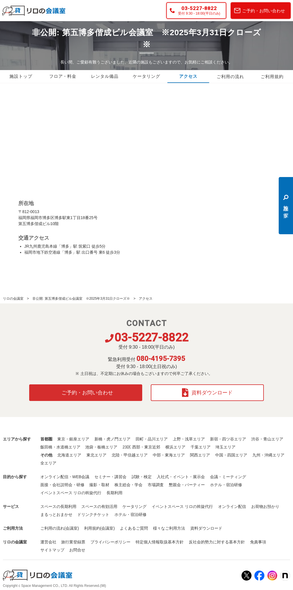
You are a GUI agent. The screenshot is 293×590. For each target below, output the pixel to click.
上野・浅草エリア (189, 438)
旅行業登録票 (73, 541)
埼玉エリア (225, 446)
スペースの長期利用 (58, 506)
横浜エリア (175, 446)
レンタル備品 (104, 76)
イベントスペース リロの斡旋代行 (71, 492)
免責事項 (258, 541)
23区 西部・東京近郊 (141, 446)
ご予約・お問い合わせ (263, 10)
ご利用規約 (272, 76)
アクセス (188, 76)
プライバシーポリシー (110, 541)
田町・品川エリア (152, 438)
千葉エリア (201, 446)
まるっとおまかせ (56, 514)
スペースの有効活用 (99, 506)
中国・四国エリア (231, 454)
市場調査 (156, 484)
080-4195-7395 (160, 359)
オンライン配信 (232, 506)
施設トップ (20, 76)
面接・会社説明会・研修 (62, 484)
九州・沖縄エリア (268, 454)
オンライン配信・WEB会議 (65, 476)
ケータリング (146, 76)
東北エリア (96, 454)
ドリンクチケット (93, 514)
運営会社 (48, 541)
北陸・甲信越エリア (130, 454)
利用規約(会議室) (99, 528)
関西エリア (200, 454)
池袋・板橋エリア (101, 446)
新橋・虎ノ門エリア (112, 438)
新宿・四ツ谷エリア (228, 438)
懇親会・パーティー (187, 484)
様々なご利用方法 (169, 528)
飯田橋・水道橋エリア (60, 446)
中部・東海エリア (169, 454)
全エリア (48, 462)
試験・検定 (142, 476)
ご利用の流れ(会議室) (59, 528)
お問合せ (77, 549)
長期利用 (114, 492)
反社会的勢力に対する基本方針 (217, 541)
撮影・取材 (99, 484)
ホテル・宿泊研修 (226, 484)
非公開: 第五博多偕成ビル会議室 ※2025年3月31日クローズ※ (81, 299)
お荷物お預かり (265, 506)
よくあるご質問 (134, 528)
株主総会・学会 (128, 484)
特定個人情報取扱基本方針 (160, 541)
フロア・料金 (62, 76)
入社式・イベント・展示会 (181, 476)
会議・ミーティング (228, 476)
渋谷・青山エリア (267, 438)
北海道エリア (69, 454)
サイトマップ (52, 549)
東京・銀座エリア (73, 438)
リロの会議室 (13, 299)
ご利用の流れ (230, 76)
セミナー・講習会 (110, 476)
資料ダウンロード (207, 392)
